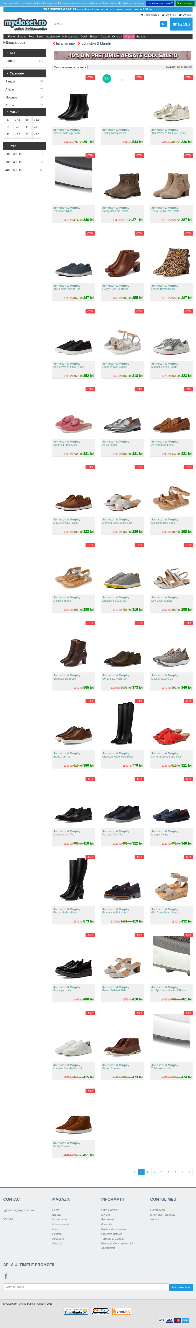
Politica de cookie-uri (114, 1229)
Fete (31, 36)
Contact (8, 1218)
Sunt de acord (185, 3)
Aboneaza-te (181, 1287)
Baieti (39, 36)
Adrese (154, 1219)
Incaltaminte (53, 36)
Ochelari (117, 36)
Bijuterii (94, 36)
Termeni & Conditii (112, 1238)
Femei (11, 36)
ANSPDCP (108, 1248)
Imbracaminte (70, 36)
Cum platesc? (110, 1210)
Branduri (141, 36)
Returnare (107, 1219)
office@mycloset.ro (18, 1210)
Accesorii (58, 1238)
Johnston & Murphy (95, 43)
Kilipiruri (129, 36)
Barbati (22, 36)
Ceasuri (105, 36)
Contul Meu (157, 1210)
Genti (84, 36)
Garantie (106, 1224)
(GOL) (181, 24)
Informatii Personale (162, 1214)
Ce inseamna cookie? (160, 3)
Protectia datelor (111, 1234)
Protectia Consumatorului (117, 1243)
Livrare (105, 1214)
